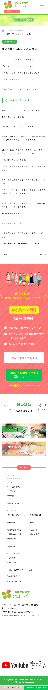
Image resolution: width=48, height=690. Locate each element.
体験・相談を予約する (24, 357)
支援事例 (11, 562)
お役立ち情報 (13, 487)
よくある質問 (13, 553)
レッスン (11, 510)
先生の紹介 (33, 530)
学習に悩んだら (14, 581)
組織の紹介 (33, 534)
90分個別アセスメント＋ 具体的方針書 (24, 515)
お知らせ (11, 491)
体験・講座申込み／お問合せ (20, 570)
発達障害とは (13, 576)
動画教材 (11, 538)
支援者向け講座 (14, 530)
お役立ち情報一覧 (16, 30)
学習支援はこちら (11, 11)
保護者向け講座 (14, 534)
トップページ (13, 482)
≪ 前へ (5, 254)
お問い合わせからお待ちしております (24, 243)
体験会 (10, 495)
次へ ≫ (43, 254)
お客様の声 (12, 558)
